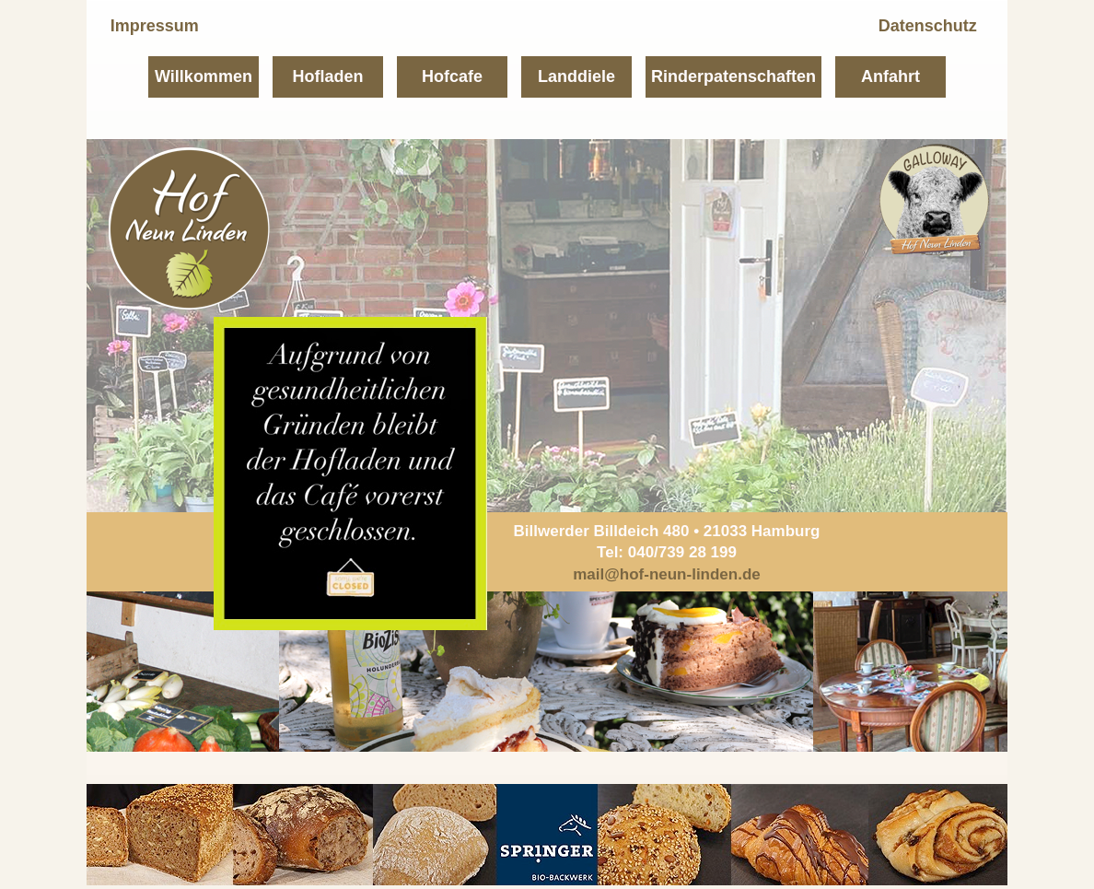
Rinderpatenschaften (733, 76)
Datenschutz (928, 26)
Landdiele (576, 76)
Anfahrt (890, 76)
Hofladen (327, 76)
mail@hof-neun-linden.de (667, 574)
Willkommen (203, 76)
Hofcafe (452, 76)
